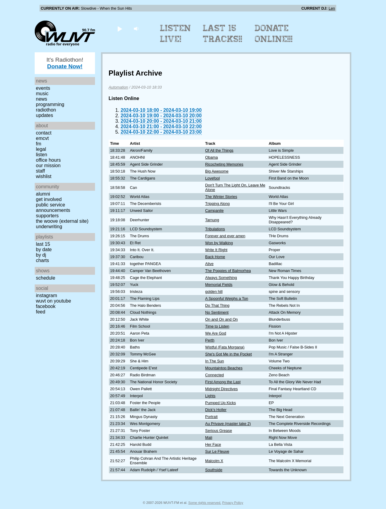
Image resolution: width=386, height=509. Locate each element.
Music (42, 93)
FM (38, 143)
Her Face (213, 444)
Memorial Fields (218, 284)
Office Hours (48, 160)
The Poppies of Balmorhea (228, 270)
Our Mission (48, 165)
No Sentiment (217, 312)
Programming (50, 104)
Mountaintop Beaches (223, 368)
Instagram (46, 295)
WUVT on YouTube (53, 300)
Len (332, 8)
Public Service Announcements (53, 207)
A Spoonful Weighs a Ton (226, 298)
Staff (40, 170)
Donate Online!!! (274, 33)
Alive (209, 263)
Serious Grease (218, 430)
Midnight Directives (221, 389)
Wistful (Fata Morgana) (224, 347)
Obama (211, 157)
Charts (42, 260)
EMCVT (42, 138)
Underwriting (49, 226)
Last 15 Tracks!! (222, 33)
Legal (41, 149)
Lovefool (212, 178)
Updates (44, 115)
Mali (208, 437)
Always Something (221, 277)
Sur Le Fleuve (217, 451)
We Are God (215, 333)
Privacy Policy (232, 502)
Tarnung (212, 220)
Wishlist (44, 176)
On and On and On (221, 319)
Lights (210, 396)
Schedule (45, 277)
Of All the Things (219, 150)
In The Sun (214, 361)
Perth (209, 340)
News (41, 99)
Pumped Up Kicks (220, 402)
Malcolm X (214, 461)
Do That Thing (217, 305)
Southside (213, 470)
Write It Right (216, 250)
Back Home (215, 256)
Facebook (45, 306)
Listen (41, 154)
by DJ (41, 255)
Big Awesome (216, 171)
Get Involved (49, 199)
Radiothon (46, 109)
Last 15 (43, 244)
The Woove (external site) (62, 221)
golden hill (214, 291)
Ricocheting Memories (224, 164)
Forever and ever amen (225, 236)
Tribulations (215, 229)
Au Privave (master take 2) (228, 423)
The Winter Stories (221, 196)
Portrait (211, 416)
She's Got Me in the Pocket (228, 354)
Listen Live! (175, 33)
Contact (44, 132)
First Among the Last (222, 382)
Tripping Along (217, 203)
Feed (40, 311)
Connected (214, 375)
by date (44, 249)
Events (43, 88)
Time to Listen (217, 326)
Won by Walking (219, 243)
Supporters (47, 215)
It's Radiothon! (64, 63)
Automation (118, 87)
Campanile (214, 210)
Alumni (43, 193)
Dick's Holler (215, 409)
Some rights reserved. (204, 502)
